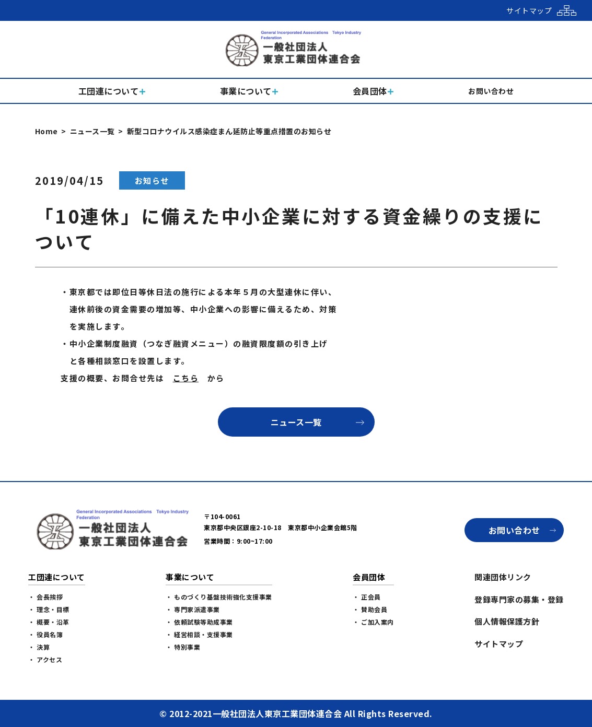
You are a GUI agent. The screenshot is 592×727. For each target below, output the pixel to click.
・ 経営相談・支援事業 (199, 634)
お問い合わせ (514, 530)
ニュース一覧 (92, 131)
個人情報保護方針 (506, 621)
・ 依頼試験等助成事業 (199, 621)
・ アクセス (45, 659)
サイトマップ (498, 643)
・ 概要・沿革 (48, 621)
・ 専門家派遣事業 (193, 609)
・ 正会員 (367, 596)
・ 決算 (39, 646)
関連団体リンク (502, 576)
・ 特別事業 (183, 646)
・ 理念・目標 (48, 609)
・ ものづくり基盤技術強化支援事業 (219, 596)
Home (46, 131)
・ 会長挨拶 (45, 596)
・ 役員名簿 (45, 634)
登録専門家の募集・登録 (519, 599)
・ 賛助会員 (370, 609)
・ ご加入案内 (373, 621)
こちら (186, 377)
